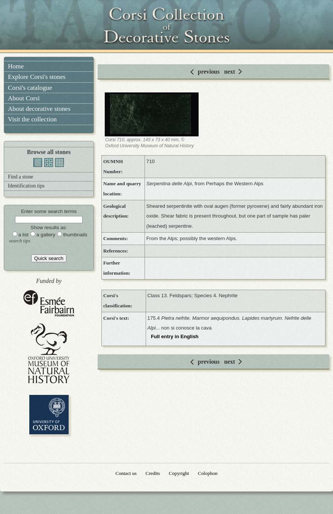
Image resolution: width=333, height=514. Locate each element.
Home (16, 66)
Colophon (207, 473)
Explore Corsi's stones (37, 76)
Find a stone (20, 177)
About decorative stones (39, 108)
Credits (153, 473)
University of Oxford (49, 415)
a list (23, 234)
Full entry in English (175, 336)
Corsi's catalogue (30, 87)
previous (209, 71)
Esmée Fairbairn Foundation (48, 304)
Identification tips (26, 186)
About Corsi (24, 98)
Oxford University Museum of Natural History (49, 353)
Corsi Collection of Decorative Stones (167, 26)
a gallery (45, 234)
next (229, 71)
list (38, 162)
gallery (49, 162)
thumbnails (59, 162)
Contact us (126, 473)
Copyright (179, 473)
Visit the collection (32, 119)
